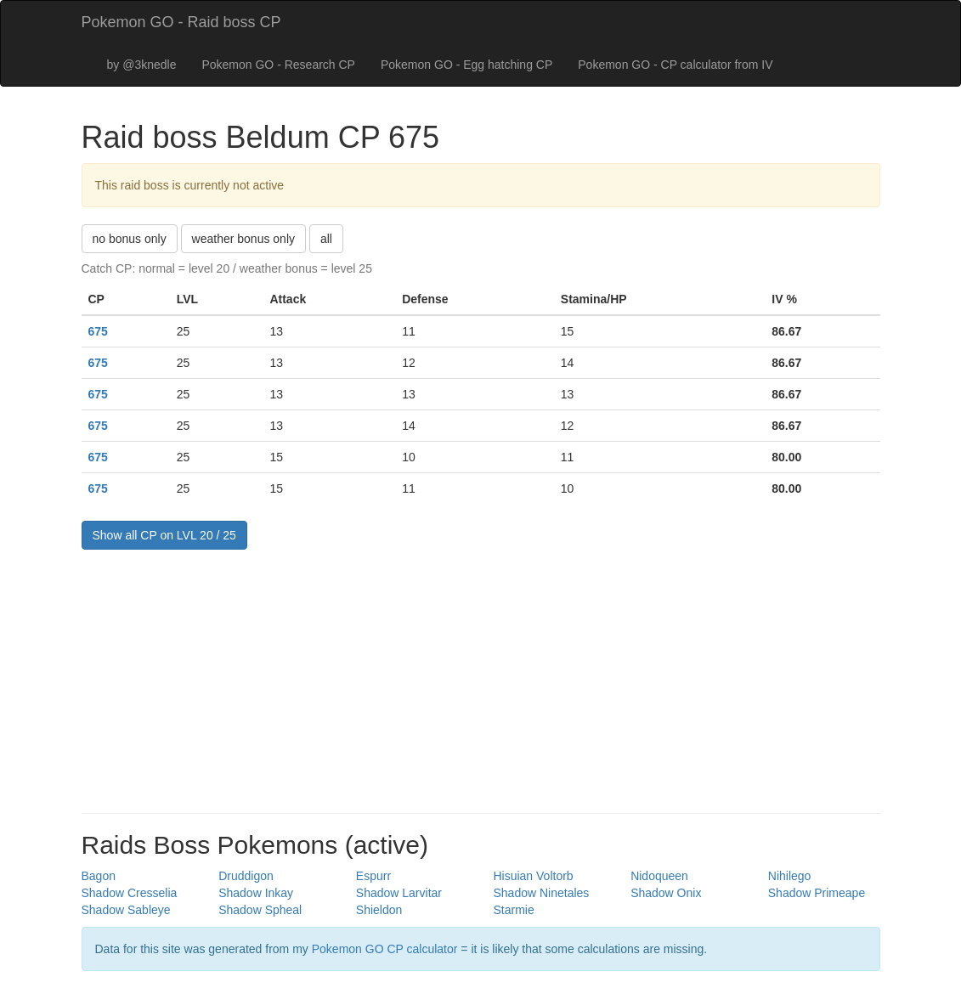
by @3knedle (142, 64)
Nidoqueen (659, 876)
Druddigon (246, 876)
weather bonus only (243, 239)
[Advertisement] (481, 677)
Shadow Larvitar (399, 893)
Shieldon (379, 910)
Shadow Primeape (816, 893)
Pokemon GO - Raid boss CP (181, 22)
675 (98, 331)
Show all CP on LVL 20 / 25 (164, 535)
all (326, 239)
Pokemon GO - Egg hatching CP (466, 64)
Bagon (99, 876)
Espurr (373, 876)
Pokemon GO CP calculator (385, 949)
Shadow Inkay (255, 893)
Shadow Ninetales (541, 893)
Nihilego (789, 876)
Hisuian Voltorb (533, 876)
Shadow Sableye (126, 910)
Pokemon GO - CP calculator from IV (675, 64)
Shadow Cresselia (130, 893)
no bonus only (130, 239)
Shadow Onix (665, 893)
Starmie (513, 910)
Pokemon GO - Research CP (278, 64)
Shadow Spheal (260, 910)
